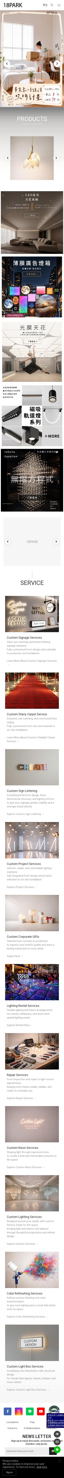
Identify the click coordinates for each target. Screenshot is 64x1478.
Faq (32, 1422)
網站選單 (58, 5)
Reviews (52, 1428)
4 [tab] (35, 99)
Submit (53, 1451)
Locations (12, 1422)
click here (42, 1467)
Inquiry (51, 1422)
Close (59, 1461)
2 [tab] (28, 99)
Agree (9, 1472)
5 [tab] (39, 99)
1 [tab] (25, 99)
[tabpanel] (32, 58)
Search (52, 5)
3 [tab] (32, 99)
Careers (12, 1428)
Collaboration (32, 1428)
